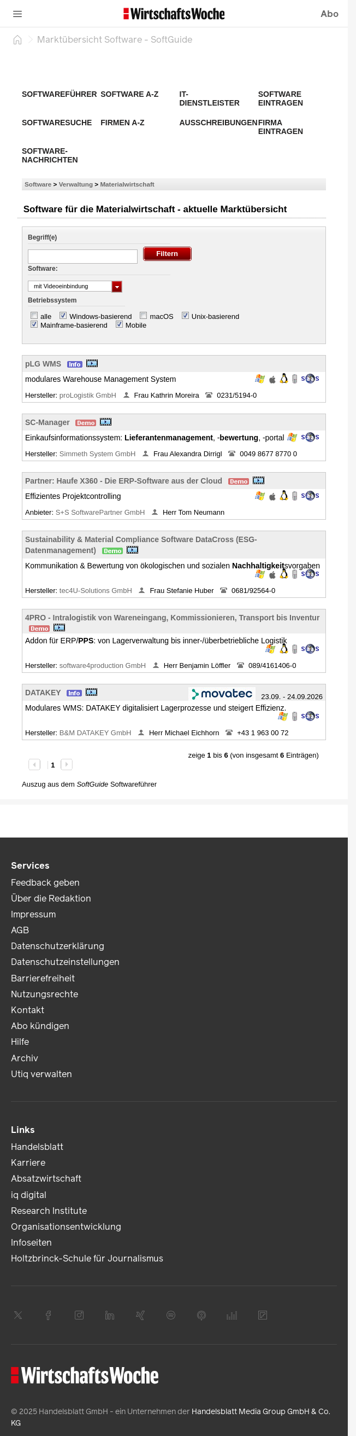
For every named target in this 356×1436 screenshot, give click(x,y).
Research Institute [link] (49, 1211)
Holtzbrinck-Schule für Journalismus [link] (87, 1258)
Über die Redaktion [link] (51, 898)
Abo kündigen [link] (40, 1026)
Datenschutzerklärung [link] (57, 946)
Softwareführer (59, 94)
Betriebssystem (52, 300)
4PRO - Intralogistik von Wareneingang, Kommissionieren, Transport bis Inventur (172, 617)
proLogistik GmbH (89, 395)
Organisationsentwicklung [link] (66, 1226)
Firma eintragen (280, 127)
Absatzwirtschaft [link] (46, 1178)
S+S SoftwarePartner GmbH (101, 512)
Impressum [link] (33, 914)
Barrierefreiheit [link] (43, 978)
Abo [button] (330, 14)
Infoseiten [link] (31, 1242)
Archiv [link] (24, 1058)
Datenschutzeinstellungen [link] (65, 962)
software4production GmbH (104, 665)
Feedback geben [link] (45, 882)
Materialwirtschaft (127, 184)
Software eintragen (280, 98)
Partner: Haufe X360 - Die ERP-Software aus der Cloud (123, 480)
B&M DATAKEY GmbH (96, 733)
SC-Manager (47, 422)
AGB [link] (20, 930)
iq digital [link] (28, 1195)
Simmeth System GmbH (99, 454)
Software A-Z (129, 94)
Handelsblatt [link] (37, 1147)
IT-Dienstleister (210, 98)
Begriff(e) (42, 237)
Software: (43, 268)
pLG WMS (43, 363)
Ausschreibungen (219, 122)
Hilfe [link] (20, 1042)
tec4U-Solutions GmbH (97, 590)
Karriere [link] (28, 1162)
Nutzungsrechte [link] (44, 994)
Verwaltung (76, 184)
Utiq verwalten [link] (41, 1074)
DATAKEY (43, 692)
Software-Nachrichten (50, 155)
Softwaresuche (57, 122)
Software (38, 184)
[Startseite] (17, 39)
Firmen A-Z (122, 122)
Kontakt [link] (27, 1010)
